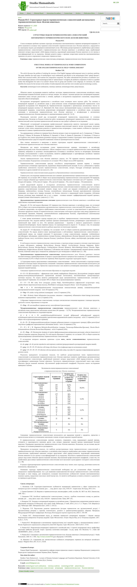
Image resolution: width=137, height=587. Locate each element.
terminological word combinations (36, 566)
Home (21, 13)
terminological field (67, 566)
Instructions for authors (54, 13)
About (29, 13)
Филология (28, 28)
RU (114, 2)
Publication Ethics (89, 13)
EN (118, 2)
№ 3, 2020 (34, 26)
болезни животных (88, 568)
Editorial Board (38, 13)
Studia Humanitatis (42, 3)
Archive (78, 13)
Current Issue (68, 13)
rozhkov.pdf (32, 30)
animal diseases (79, 566)
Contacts (100, 13)
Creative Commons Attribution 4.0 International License (62, 584)
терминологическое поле (72, 568)
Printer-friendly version (26, 571)
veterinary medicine (54, 566)
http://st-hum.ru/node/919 (45, 537)
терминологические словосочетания (41, 568)
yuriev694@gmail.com (32, 563)
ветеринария (59, 568)
